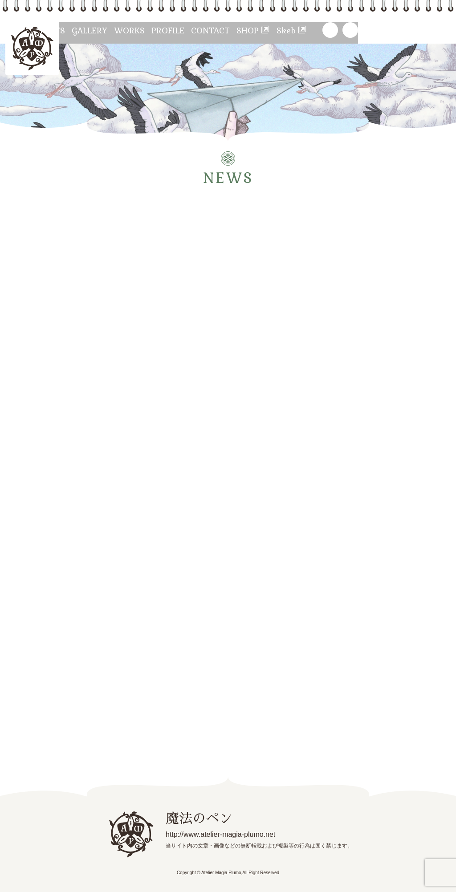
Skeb (385, 30)
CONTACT (284, 30)
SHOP (337, 30)
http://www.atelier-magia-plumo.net (207, 834)
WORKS (183, 30)
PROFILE (232, 30)
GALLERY (134, 30)
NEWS (86, 30)
